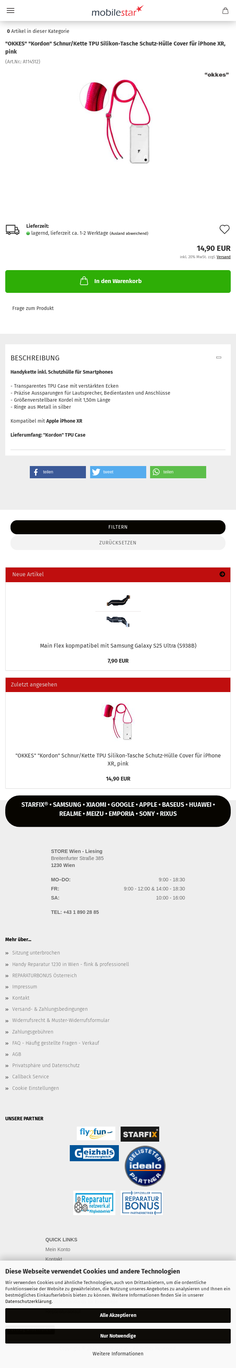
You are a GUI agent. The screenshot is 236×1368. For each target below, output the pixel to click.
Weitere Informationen (118, 1354)
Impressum (24, 987)
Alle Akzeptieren (118, 1315)
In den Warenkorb (110, 280)
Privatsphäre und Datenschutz (46, 1066)
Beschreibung (35, 358)
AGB (16, 1054)
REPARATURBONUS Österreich (44, 976)
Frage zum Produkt (33, 308)
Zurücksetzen (118, 543)
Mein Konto (58, 1249)
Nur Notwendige (118, 1336)
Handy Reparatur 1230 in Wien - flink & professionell (70, 964)
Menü (10, 10)
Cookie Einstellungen (35, 1088)
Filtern (118, 527)
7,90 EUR (118, 660)
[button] (58, 472)
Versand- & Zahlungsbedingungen (50, 1009)
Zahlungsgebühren (32, 1032)
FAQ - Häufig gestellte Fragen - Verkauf (55, 1043)
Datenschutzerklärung (28, 1301)
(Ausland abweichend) (129, 233)
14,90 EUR (118, 778)
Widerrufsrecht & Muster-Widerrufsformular (60, 1020)
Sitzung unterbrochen (36, 953)
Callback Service (30, 1077)
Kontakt (20, 998)
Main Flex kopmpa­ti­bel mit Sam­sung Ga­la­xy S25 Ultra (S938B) (118, 645)
